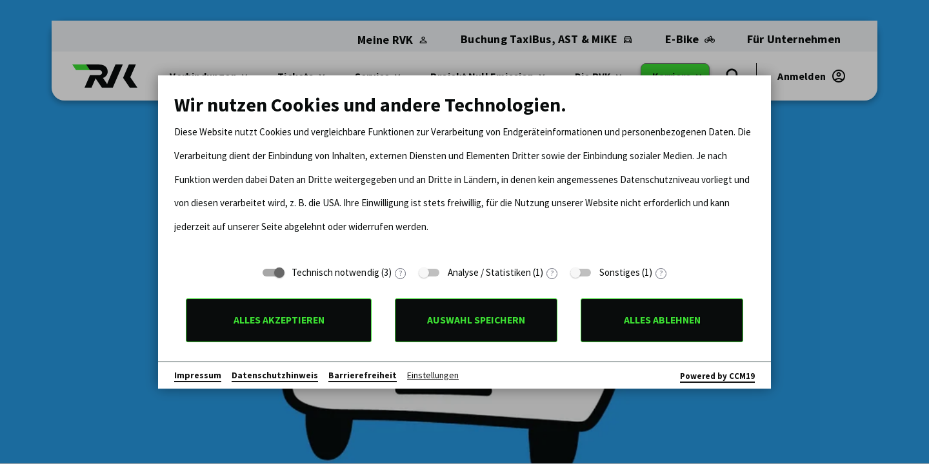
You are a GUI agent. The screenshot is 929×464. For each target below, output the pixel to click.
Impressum (197, 375)
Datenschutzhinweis (275, 375)
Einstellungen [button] (433, 375)
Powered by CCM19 (717, 376)
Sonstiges (620, 272)
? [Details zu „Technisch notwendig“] (400, 273)
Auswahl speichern (476, 320)
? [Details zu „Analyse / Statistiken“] (552, 273)
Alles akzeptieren (279, 320)
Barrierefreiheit (362, 375)
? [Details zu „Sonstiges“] (661, 273)
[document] (464, 175)
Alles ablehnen (662, 320)
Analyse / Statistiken (489, 272)
